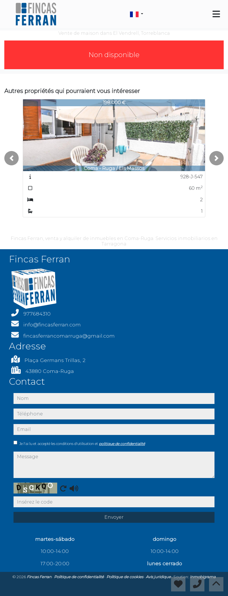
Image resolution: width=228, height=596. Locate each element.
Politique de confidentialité (79, 576)
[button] (11, 158)
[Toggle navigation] (216, 14)
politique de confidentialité (122, 444)
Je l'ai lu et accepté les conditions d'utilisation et (82, 444)
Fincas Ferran (39, 576)
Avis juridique (159, 576)
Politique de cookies (125, 576)
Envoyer (114, 517)
